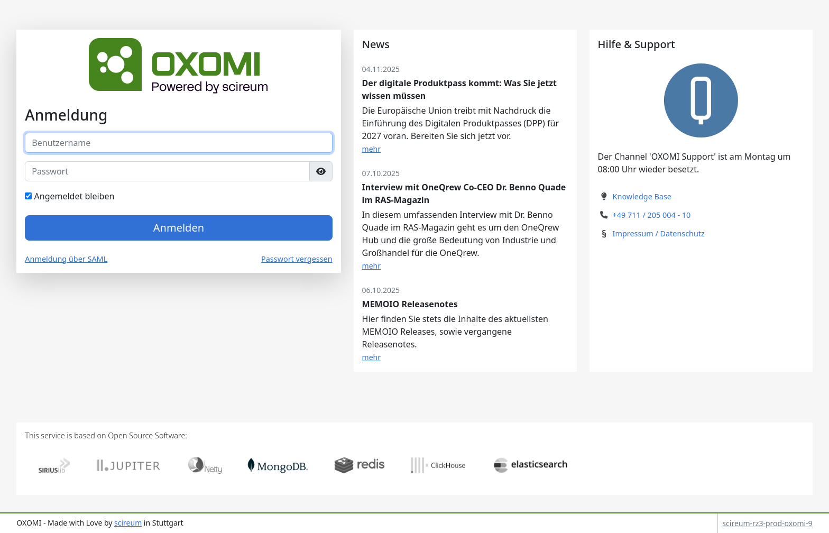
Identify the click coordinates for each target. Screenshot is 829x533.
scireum (128, 523)
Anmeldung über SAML (66, 259)
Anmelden (178, 227)
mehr (371, 149)
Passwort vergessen (296, 259)
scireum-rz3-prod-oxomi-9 (767, 523)
